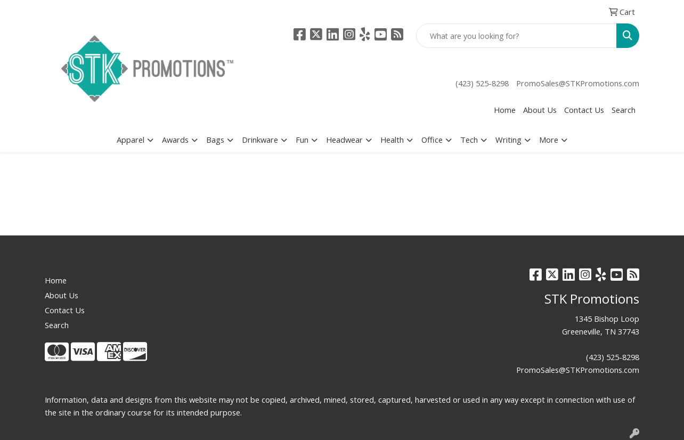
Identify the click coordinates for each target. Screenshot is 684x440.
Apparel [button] (130, 139)
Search (624, 109)
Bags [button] (215, 139)
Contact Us (584, 109)
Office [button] (432, 139)
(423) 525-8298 (482, 83)
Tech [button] (469, 139)
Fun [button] (302, 139)
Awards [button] (175, 139)
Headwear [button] (344, 139)
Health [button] (392, 139)
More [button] (548, 139)
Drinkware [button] (260, 139)
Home (505, 109)
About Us (540, 109)
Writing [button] (508, 139)
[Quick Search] (516, 35)
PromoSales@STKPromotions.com (577, 83)
